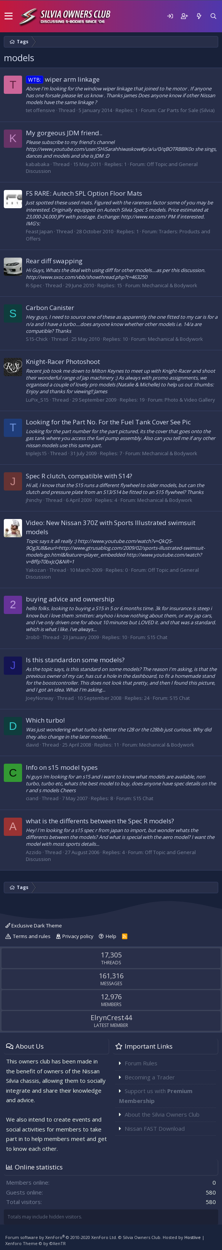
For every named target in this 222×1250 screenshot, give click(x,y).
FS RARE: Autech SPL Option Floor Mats (84, 193)
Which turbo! (45, 720)
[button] (9, 16)
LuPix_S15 (37, 399)
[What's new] (199, 16)
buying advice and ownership (70, 599)
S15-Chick (37, 338)
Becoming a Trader (150, 1077)
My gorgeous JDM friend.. (64, 132)
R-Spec (34, 285)
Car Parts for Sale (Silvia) (186, 110)
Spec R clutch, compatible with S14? (79, 476)
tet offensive (40, 110)
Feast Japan (39, 231)
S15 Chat (157, 637)
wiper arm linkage (63, 79)
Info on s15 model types (62, 767)
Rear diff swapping (54, 260)
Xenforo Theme (35, 1243)
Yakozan (36, 569)
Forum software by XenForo (61, 1237)
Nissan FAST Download (155, 1128)
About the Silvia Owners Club (162, 1114)
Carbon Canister (50, 307)
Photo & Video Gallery (190, 399)
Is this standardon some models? (75, 659)
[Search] (213, 16)
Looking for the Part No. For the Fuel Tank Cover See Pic (108, 422)
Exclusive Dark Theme (33, 925)
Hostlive (192, 1237)
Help (111, 936)
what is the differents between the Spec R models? (100, 820)
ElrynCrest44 (111, 1017)
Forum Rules (141, 1063)
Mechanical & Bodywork (169, 285)
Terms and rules (32, 936)
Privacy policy (78, 936)
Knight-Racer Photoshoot (63, 361)
